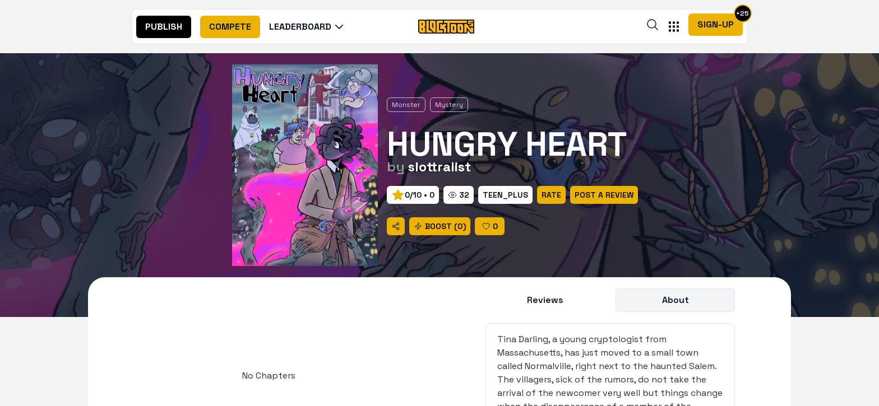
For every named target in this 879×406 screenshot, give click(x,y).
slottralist (439, 166)
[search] (652, 24)
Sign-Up (715, 24)
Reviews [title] (545, 300)
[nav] (163, 27)
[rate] (505, 195)
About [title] (675, 300)
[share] (396, 226)
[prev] (413, 195)
